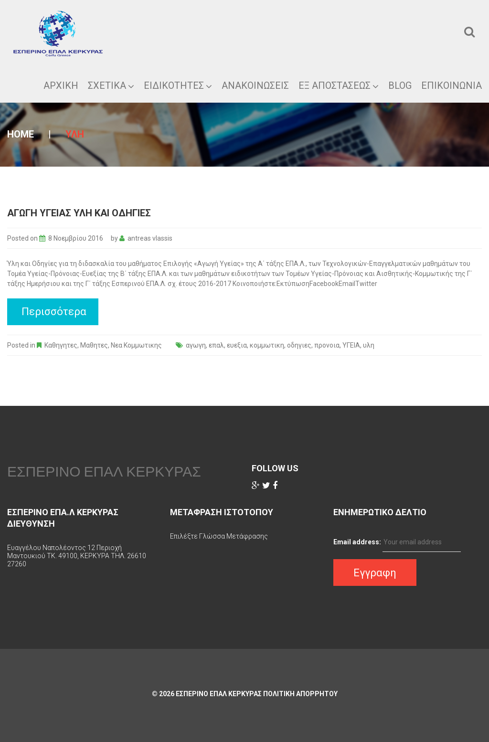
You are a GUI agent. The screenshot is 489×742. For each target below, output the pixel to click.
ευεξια (237, 345)
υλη (368, 345)
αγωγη (196, 345)
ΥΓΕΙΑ (351, 345)
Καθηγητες (60, 345)
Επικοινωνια (451, 85)
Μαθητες (94, 345)
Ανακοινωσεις (255, 85)
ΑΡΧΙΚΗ (60, 85)
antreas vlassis (150, 238)
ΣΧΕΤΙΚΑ (111, 85)
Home (20, 134)
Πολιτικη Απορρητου (300, 694)
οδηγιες (299, 345)
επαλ (216, 345)
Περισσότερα (53, 312)
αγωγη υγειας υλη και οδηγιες (79, 213)
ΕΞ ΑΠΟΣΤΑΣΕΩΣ (338, 85)
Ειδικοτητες (178, 85)
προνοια (327, 345)
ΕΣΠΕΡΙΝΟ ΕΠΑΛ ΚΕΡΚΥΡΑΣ (104, 471)
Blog (400, 85)
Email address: (357, 542)
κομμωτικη (267, 345)
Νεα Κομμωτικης (136, 345)
